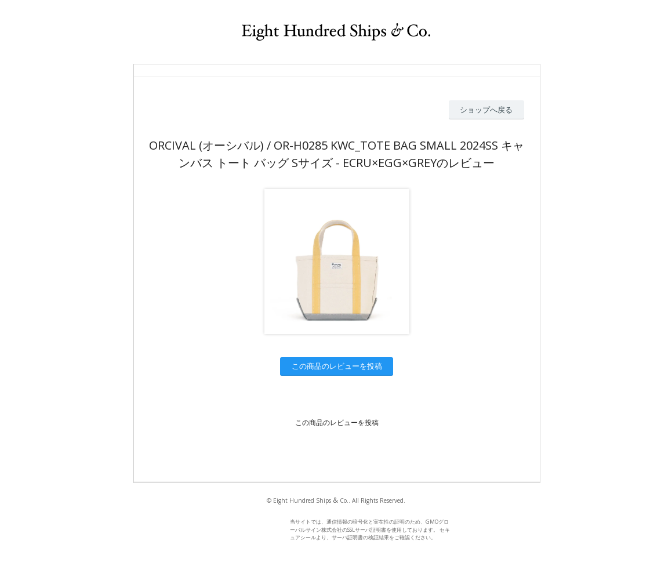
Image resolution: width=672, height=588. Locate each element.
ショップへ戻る (486, 109)
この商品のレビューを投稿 (337, 366)
